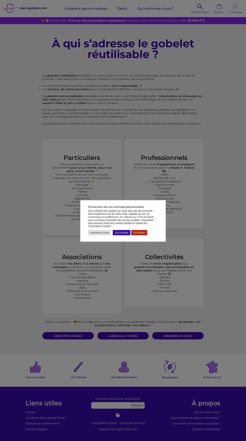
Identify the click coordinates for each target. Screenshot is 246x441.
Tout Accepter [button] (121, 232)
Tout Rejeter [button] (139, 232)
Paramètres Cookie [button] (99, 232)
